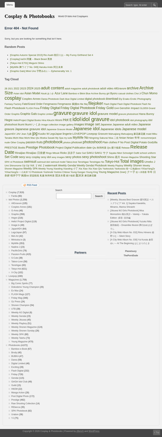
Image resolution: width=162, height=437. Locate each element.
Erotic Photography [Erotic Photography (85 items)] (140, 99)
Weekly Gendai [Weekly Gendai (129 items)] (67, 165)
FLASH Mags (17, 294)
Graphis (15, 214)
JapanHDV (16, 229)
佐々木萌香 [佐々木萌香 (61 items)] (141, 172)
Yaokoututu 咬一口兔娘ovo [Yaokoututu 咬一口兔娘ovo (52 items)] (127, 168)
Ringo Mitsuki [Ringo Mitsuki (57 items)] (52, 153)
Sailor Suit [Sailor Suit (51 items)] (81, 153)
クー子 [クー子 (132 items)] (131, 172)
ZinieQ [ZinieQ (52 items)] (123, 172)
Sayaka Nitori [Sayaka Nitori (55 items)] (115, 153)
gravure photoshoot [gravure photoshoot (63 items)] (128, 114)
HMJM (14, 389)
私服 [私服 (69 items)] (42, 175)
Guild (13, 385)
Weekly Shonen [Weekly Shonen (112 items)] (133, 165)
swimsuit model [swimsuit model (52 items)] (58, 162)
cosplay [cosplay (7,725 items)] (13, 98)
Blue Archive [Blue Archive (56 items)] (92, 93)
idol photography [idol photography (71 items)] (139, 120)
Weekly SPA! (17, 334)
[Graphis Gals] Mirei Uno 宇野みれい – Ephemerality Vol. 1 (41, 71)
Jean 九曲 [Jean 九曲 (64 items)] (26, 134)
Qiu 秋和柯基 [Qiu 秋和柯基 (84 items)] (99, 147)
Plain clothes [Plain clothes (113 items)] (109, 142)
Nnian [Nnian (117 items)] (122, 137)
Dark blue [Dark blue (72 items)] (64, 99)
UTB (13, 309)
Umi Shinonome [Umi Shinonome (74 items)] (13, 165)
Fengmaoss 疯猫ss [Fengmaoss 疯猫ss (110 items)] (68, 103)
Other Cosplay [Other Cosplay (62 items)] (18, 142)
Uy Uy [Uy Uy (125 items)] (26, 165)
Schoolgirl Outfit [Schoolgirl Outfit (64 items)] (131, 153)
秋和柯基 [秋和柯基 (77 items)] (50, 175)
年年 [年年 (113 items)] (150, 172)
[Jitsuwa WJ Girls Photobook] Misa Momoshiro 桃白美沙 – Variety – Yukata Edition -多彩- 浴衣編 (129, 214)
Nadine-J (15, 247)
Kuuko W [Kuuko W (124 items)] (43, 133)
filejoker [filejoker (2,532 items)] (95, 103)
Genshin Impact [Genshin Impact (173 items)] (129, 108)
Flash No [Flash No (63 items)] (146, 104)
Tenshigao (16, 265)
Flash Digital (17, 370)
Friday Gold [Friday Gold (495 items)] (105, 108)
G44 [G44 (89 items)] (116, 108)
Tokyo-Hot (16, 269)
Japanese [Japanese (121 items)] (106, 124)
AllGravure (16, 203)
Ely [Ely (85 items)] (120, 99)
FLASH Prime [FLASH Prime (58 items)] (32, 108)
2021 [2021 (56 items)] (10, 88)
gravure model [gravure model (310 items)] (108, 114)
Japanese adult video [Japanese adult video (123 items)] (125, 124)
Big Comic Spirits (19, 283)
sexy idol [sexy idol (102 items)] (46, 157)
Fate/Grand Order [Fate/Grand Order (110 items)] (32, 103)
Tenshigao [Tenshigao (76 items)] (83, 162)
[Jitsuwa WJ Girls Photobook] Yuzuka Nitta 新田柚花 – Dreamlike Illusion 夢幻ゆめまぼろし (131, 225)
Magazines (14, 279)
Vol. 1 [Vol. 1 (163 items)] (33, 165)
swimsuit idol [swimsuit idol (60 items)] (43, 162)
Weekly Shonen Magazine (24, 327)
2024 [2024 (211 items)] (30, 88)
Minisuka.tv (16, 239)
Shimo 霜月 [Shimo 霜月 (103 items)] (113, 157)
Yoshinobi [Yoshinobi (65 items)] (48, 172)
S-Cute (14, 258)
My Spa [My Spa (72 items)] (59, 138)
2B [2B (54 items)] (6, 88)
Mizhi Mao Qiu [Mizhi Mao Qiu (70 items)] (31, 138)
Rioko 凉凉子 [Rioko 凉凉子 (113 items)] (67, 152)
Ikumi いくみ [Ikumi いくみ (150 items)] (33, 124)
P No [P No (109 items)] (121, 142)
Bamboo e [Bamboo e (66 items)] (73, 93)
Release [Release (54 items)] (126, 148)
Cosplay (12, 192)
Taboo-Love (17, 261)
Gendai (14, 378)
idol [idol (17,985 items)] (76, 119)
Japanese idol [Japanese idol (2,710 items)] (86, 128)
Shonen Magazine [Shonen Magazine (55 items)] (130, 157)
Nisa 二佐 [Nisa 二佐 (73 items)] (113, 138)
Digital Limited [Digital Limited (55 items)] (77, 99)
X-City (14, 272)
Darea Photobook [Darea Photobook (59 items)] (50, 99)
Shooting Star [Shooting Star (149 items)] (147, 157)
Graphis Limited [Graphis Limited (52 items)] (45, 114)
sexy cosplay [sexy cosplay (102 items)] (33, 157)
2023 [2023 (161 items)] (23, 88)
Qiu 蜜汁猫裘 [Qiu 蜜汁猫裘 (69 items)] (114, 147)
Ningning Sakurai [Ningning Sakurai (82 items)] (98, 138)
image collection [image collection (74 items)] (50, 124)
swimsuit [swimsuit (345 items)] (30, 161)
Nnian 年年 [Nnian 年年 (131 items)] (133, 137)
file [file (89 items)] (81, 104)
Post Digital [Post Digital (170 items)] (131, 142)
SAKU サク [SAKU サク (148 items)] (101, 152)
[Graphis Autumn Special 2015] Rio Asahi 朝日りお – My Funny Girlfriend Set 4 (51, 55)
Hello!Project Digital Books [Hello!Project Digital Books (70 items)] (27, 120)
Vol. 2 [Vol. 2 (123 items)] (41, 165)
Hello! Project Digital (21, 221)
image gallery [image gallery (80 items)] (66, 124)
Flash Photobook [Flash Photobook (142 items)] (15, 108)
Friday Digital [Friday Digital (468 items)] (50, 108)
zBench (80, 431)
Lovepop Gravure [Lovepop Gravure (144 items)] (97, 133)
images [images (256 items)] (79, 124)
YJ (12, 418)
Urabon (14, 414)
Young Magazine (19, 341)
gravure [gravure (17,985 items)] (62, 113)
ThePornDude (131, 255)
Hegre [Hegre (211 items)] (9, 120)
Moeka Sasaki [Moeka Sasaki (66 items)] (47, 138)
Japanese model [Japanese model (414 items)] (134, 129)
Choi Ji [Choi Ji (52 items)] (137, 93)
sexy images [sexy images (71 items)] (58, 157)
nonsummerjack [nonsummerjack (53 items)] (148, 138)
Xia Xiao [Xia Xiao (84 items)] (83, 168)
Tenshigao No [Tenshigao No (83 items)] (96, 162)
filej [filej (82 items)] (86, 104)
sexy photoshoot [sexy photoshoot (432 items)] (94, 157)
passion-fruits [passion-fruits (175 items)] (34, 142)
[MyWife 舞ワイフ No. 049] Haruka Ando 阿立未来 (36, 67)
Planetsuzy (131, 251)
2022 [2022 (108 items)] (16, 88)
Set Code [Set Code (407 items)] (11, 157)
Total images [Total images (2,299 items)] (132, 161)
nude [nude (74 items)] (7, 142)
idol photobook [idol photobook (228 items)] (120, 120)
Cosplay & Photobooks (30, 16)
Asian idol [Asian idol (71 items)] (19, 93)
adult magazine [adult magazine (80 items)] (73, 88)
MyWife (15, 243)
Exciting (15, 367)
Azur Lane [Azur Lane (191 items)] (61, 93)
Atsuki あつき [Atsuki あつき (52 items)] (47, 93)
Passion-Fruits (18, 254)
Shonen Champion (20, 305)
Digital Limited (18, 363)
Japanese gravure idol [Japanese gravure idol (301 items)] (30, 129)
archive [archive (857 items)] (133, 88)
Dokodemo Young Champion (25, 287)
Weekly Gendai (18, 316)
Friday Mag (16, 298)
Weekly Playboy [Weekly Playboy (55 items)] (115, 165)
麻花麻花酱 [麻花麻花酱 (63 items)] (90, 175)
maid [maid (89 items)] (148, 134)
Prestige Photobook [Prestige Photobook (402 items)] (40, 147)
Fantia (14, 196)
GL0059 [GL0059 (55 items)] (144, 108)
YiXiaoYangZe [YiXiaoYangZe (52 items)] (148, 168)
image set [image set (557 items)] (92, 124)
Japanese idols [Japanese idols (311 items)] (110, 129)
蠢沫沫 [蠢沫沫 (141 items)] (80, 175)
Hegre (14, 218)
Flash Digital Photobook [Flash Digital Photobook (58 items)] (129, 104)
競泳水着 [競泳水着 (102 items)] (60, 175)
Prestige (15, 400)
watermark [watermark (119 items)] (51, 165)
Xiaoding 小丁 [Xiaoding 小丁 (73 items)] (70, 168)
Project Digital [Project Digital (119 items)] (63, 147)
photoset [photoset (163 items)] (76, 142)
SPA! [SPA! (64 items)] (7, 162)
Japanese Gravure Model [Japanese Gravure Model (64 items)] (59, 129)
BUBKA (15, 356)
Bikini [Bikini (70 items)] (82, 93)
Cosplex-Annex (18, 207)
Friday (14, 374)
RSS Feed (32, 185)
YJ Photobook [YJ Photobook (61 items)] (35, 172)
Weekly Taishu (18, 338)
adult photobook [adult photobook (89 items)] (91, 88)
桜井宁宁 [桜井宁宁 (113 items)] (15, 175)
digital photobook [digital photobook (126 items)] (95, 98)
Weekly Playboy (19, 323)
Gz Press (15, 301)
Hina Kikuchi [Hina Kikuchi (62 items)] (48, 120)
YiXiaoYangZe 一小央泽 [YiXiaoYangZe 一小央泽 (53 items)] (16, 172)
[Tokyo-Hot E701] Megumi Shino (27, 63)
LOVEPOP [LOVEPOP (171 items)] (79, 133)
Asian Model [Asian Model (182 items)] (32, 93)
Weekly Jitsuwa (18, 320)
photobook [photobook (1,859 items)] (53, 142)
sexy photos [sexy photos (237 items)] (73, 157)
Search (58, 190)
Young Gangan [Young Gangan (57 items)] (77, 172)
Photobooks (14, 345)
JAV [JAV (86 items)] (18, 134)
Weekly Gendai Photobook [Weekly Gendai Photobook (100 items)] (92, 165)
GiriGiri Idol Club (19, 381)
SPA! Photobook (19, 411)
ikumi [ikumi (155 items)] (21, 124)
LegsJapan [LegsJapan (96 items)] (56, 133)
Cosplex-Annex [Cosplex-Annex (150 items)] (31, 98)
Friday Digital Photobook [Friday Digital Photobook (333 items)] (78, 108)
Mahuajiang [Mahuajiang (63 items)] (114, 134)
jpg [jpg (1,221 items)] (35, 133)
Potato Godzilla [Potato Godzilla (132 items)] (148, 142)
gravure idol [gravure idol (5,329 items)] (84, 113)
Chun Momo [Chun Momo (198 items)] (149, 93)
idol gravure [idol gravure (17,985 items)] (95, 119)
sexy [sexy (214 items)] (22, 157)
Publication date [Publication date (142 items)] (82, 147)
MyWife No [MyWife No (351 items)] (80, 137)
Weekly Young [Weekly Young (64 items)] (45, 168)
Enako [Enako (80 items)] (126, 99)
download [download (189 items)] (112, 98)
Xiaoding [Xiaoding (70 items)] (58, 168)
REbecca (15, 407)
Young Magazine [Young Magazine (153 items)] (109, 171)
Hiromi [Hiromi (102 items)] (58, 120)
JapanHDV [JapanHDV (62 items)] (10, 134)
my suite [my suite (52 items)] (68, 138)
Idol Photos (14, 199)
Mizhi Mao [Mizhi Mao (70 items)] (18, 138)
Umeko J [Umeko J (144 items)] (149, 161)
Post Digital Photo (20, 396)
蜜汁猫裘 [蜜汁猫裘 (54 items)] (70, 175)
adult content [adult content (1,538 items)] (52, 88)
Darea (14, 360)
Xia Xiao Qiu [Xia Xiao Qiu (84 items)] (95, 168)
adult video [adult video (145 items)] (106, 88)
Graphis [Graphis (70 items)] (15, 114)
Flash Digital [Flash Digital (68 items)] (110, 104)
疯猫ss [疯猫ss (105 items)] (25, 175)
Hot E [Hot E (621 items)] (67, 120)
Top (157, 432)
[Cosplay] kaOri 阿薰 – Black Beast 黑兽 (31, 59)
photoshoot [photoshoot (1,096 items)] (92, 142)
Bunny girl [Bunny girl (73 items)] (104, 93)
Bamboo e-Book (19, 349)
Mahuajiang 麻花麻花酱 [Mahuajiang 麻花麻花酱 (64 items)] (133, 134)
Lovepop (13, 276)
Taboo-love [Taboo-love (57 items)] (71, 162)
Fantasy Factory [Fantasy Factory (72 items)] (13, 104)
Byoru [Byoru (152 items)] (113, 93)
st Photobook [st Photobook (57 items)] (16, 162)
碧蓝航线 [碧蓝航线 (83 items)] (34, 175)
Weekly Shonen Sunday (23, 330)
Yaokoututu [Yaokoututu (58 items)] (108, 168)
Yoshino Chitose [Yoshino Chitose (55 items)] (62, 172)
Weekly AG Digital (20, 312)
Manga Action (18, 392)
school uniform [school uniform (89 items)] (148, 153)
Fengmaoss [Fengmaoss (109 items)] (50, 103)
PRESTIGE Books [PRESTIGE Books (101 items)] (15, 147)
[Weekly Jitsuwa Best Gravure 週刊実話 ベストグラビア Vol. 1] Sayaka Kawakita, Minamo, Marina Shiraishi (132, 203)
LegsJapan (16, 232)
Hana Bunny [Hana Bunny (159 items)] (146, 113)
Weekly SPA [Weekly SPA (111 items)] (30, 168)
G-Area (14, 210)
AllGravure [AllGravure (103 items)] (120, 88)
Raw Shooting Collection (23, 403)
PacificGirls (16, 250)
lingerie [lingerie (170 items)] (67, 133)
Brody (14, 352)
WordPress (94, 431)
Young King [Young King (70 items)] (92, 172)
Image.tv (15, 225)
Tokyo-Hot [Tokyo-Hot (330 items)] (112, 161)
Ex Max (15, 290)
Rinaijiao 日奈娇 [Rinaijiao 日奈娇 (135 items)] (35, 152)
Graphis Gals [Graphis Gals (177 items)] (28, 113)
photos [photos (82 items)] (67, 142)
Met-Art (14, 236)
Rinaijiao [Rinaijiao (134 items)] (20, 152)
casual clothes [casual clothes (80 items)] (126, 93)
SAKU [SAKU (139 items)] (90, 152)
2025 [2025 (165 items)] (37, 88)
